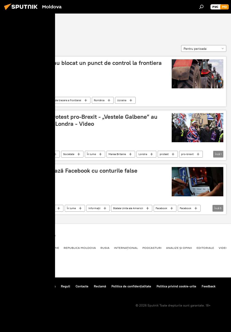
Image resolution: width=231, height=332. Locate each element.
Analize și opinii (179, 248)
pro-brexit (187, 154)
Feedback (208, 286)
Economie (51, 248)
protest (164, 154)
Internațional (126, 248)
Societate (68, 154)
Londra (143, 154)
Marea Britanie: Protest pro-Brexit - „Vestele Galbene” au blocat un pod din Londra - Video (82, 120)
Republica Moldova (80, 248)
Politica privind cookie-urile (176, 286)
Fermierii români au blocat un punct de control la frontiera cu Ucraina (85, 66)
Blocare (14, 26)
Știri (26, 154)
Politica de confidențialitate (131, 286)
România (29, 100)
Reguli (65, 286)
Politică (46, 154)
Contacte (82, 286)
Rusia (104, 248)
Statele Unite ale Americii (128, 208)
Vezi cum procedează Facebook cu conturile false (72, 170)
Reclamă (100, 286)
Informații (94, 208)
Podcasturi (152, 248)
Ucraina (121, 100)
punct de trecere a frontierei (64, 100)
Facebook (161, 208)
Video (223, 248)
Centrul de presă (43, 286)
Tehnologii (30, 208)
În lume (91, 154)
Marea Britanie (117, 154)
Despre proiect (15, 286)
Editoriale (205, 248)
